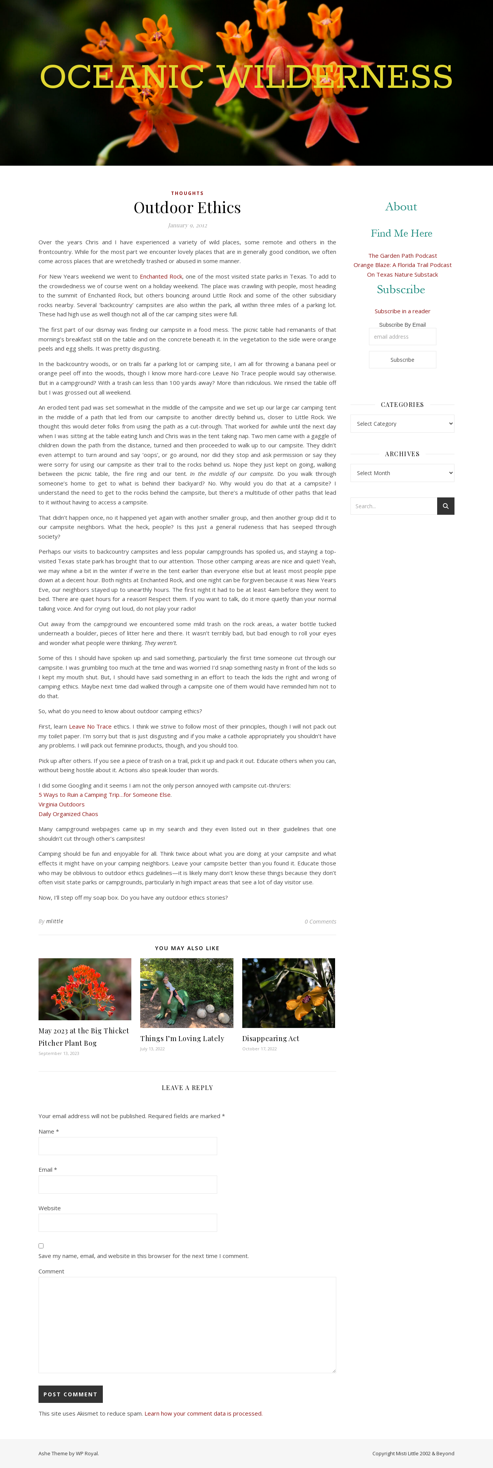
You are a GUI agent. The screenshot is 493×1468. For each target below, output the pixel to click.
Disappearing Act (271, 1038)
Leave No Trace (90, 726)
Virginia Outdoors (62, 804)
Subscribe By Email (402, 325)
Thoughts (187, 193)
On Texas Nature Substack (402, 274)
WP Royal (87, 1453)
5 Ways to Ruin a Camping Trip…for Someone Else (105, 794)
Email (48, 1169)
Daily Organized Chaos (68, 814)
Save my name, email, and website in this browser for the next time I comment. (144, 1256)
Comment (51, 1271)
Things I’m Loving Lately (182, 1038)
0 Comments (320, 921)
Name (49, 1131)
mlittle (55, 921)
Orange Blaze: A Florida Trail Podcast (403, 265)
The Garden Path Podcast (402, 255)
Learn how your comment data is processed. (203, 1413)
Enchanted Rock (161, 276)
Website (50, 1208)
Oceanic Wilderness (246, 78)
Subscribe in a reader (403, 311)
